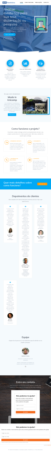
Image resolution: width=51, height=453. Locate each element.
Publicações (38, 2)
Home (21, 2)
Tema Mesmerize (39, 449)
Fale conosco (12, 114)
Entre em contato (9, 38)
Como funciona (29, 2)
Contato (46, 2)
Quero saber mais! (10, 34)
